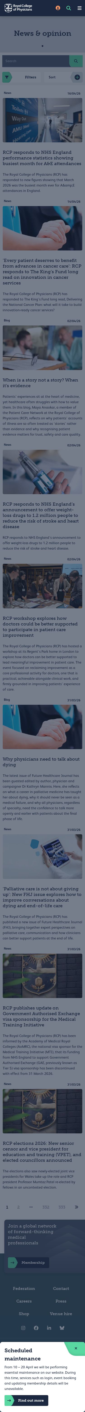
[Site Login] (57, 8)
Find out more (24, 1400)
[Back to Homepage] (21, 8)
